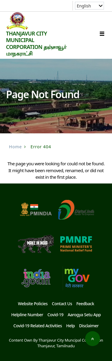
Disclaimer (89, 325)
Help (70, 325)
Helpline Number (27, 314)
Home (15, 146)
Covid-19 (55, 314)
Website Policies (32, 303)
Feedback (85, 303)
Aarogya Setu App (84, 314)
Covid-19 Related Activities (37, 325)
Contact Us (62, 303)
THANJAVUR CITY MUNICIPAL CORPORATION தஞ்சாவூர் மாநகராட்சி (36, 43)
